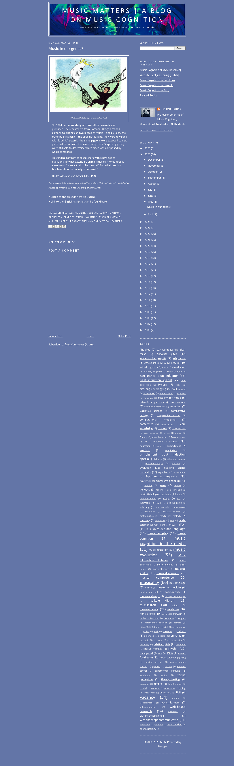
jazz (169, 503)
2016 (147, 270)
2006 (147, 330)
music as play (158, 533)
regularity (144, 644)
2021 (147, 240)
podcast (75, 221)
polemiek (149, 636)
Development (178, 437)
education (145, 446)
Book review (179, 389)
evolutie (176, 463)
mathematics (147, 516)
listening (145, 507)
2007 (147, 324)
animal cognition (149, 367)
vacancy (147, 697)
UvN (178, 692)
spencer (156, 666)
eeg (159, 446)
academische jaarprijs (153, 358)
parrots (177, 623)
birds (178, 385)
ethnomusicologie (176, 459)
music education (158, 550)
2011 (147, 300)
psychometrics (174, 640)
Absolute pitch (167, 354)
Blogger (162, 746)
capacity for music (169, 397)
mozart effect (177, 524)
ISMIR (158, 503)
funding (148, 485)
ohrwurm (177, 614)
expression (145, 481)
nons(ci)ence (147, 614)
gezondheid (176, 490)
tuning (182, 688)
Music (149, 529)
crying (166, 433)
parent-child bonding (156, 623)
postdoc (162, 636)
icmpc (166, 498)
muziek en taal (149, 592)
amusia (175, 362)
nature (175, 605)
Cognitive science (86, 213)
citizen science (177, 402)
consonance (167, 424)
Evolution (145, 467)
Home (90, 336)
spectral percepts (153, 662)
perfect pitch (162, 627)
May (151, 202)
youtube (158, 725)
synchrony (145, 675)
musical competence (157, 578)
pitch (156, 631)
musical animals (109, 217)
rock (160, 653)
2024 (147, 222)
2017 (147, 264)
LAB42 (179, 503)
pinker (146, 631)
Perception (145, 627)
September (155, 177)
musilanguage (177, 583)
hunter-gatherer (148, 498)
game (163, 485)
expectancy (164, 472)
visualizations (147, 703)
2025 (147, 154)
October (153, 171)
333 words (163, 350)
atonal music (179, 367)
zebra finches (174, 724)
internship (145, 503)
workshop (145, 725)
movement (159, 525)
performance (179, 627)
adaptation (179, 358)
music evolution (87, 217)
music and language (171, 529)
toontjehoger (175, 684)
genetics (69, 217)
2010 (147, 306)
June (151, 196)
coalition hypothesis (154, 407)
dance (178, 433)
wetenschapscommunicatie (159, 720)
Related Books (148, 95)
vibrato (175, 698)
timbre (158, 684)
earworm (174, 441)
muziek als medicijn (169, 587)
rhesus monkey (91, 221)
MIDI (172, 520)
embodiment (174, 446)
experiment (180, 472)
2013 (147, 288)
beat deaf (146, 376)
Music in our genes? (159, 207)
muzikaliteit (148, 605)
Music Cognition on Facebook (157, 80)
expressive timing (166, 481)
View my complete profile (156, 130)
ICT (178, 498)
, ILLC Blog (77, 176)
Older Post (124, 336)
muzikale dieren (58, 221)
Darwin (143, 437)
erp (160, 459)
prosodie (144, 640)
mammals (150, 512)
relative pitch (162, 644)
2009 (147, 312)
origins (182, 618)
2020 (147, 246)
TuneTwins (169, 688)
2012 (147, 294)
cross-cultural (179, 428)
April (151, 214)
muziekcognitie (173, 592)
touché (143, 688)
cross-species (151, 433)
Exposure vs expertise (161, 476)
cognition (175, 406)
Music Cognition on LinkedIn (156, 85)
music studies (165, 564)
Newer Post (55, 336)
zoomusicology (148, 729)
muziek (148, 588)
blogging (161, 389)
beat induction (168, 376)
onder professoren (149, 618)
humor (178, 494)
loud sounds (162, 507)
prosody (158, 640)
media (163, 516)
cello (142, 402)
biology (162, 384)
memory (145, 520)
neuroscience (149, 609)
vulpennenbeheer (149, 707)
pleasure (167, 631)
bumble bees (166, 393)
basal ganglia (174, 371)
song (183, 658)
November (154, 165)
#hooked (145, 349)
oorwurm (169, 618)
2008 (147, 318)
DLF (145, 442)
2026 (147, 148)
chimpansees (66, 213)
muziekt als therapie (175, 596)
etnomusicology (154, 463)
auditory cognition (153, 372)
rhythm (173, 649)
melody (177, 516)
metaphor (160, 520)
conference (146, 424)
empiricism (171, 450)
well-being (173, 711)
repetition (181, 644)
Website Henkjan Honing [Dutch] (159, 75)
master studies (171, 512)
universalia (165, 692)
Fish (184, 481)
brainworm (149, 393)
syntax (164, 675)
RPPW (170, 653)
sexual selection (167, 657)
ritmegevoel (146, 653)
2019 (147, 252)
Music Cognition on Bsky (154, 90)
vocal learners (112, 221)
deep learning (159, 437)
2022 (147, 234)
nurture (165, 614)
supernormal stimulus (167, 671)
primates (176, 635)
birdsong (145, 389)
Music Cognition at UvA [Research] (160, 70)
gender (177, 485)
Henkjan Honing (171, 109)
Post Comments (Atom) (79, 344)
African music (151, 363)
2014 (147, 282)
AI (165, 363)
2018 (147, 258)
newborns (173, 609)
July (150, 189)
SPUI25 (168, 666)
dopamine (158, 441)
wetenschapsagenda (152, 715)
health (143, 494)
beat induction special (156, 380)
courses (162, 428)
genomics (161, 490)
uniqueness (149, 693)
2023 (147, 228)
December (154, 159)
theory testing (170, 679)
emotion (145, 450)
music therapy (161, 569)
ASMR (165, 367)
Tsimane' (155, 688)
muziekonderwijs (150, 596)
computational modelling (158, 419)
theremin (144, 684)
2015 (147, 276)
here (79, 197)
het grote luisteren (160, 494)
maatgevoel (179, 507)
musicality (149, 582)
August (152, 183)
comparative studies (168, 415)
